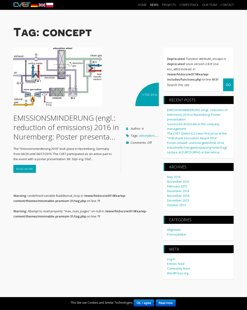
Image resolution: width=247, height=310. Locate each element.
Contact (227, 5)
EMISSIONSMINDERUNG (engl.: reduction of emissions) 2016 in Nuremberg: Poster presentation (197, 114)
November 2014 (178, 195)
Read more (24, 169)
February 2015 (177, 186)
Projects (169, 5)
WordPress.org (177, 273)
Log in (171, 259)
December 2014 (178, 191)
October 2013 (176, 205)
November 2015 (178, 181)
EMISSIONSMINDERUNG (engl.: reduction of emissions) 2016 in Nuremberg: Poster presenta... (66, 126)
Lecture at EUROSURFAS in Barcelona (193, 152)
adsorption (147, 135)
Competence (189, 5)
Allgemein (174, 229)
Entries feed (175, 263)
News (154, 5)
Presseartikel (176, 234)
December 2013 (178, 200)
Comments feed (178, 268)
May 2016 (173, 176)
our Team (209, 5)
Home (142, 5)
